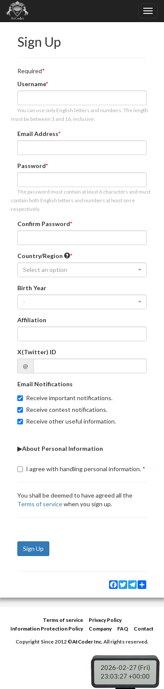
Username (31, 83)
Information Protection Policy (46, 628)
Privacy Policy (105, 620)
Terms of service (39, 504)
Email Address (37, 133)
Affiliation (31, 319)
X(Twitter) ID (36, 352)
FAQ (122, 628)
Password (31, 165)
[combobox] (82, 269)
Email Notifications (45, 384)
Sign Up (33, 548)
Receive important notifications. (65, 397)
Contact (144, 628)
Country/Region (43, 255)
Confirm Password (43, 223)
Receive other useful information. (66, 421)
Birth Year (31, 287)
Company (100, 628)
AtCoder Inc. (87, 641)
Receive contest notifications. (62, 409)
